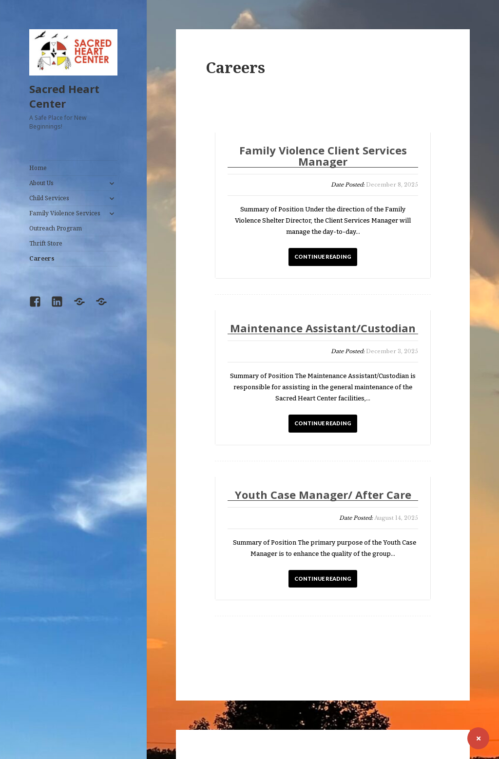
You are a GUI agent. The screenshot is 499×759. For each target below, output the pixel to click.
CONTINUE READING (322, 256)
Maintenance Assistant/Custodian (323, 328)
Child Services (49, 198)
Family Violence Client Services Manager (323, 156)
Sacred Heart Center (64, 96)
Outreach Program (55, 228)
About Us (41, 183)
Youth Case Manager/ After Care (323, 495)
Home (38, 168)
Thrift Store (45, 243)
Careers (42, 258)
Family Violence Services (64, 213)
